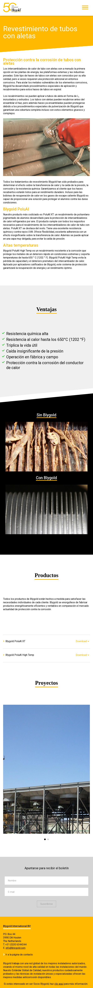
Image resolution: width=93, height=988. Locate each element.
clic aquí (58, 983)
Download (81, 641)
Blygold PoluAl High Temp (19, 654)
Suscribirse (46, 903)
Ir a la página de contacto (19, 954)
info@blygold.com (15, 947)
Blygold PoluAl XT (15, 641)
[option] (46, 769)
